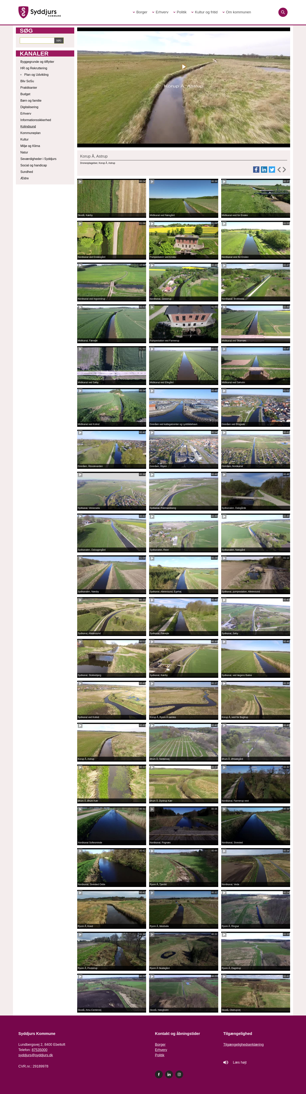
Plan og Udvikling (36, 74)
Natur (24, 152)
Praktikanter (28, 87)
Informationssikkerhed (35, 120)
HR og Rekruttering (33, 68)
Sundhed (26, 171)
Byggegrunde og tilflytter (37, 61)
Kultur (24, 139)
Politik (159, 1055)
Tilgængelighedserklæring (243, 1045)
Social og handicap (33, 165)
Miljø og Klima (30, 146)
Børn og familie (31, 100)
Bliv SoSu (27, 81)
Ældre (24, 178)
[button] (140, 12)
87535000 (39, 1050)
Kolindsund (28, 126)
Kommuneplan (30, 133)
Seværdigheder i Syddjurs (38, 159)
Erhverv (25, 113)
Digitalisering (29, 107)
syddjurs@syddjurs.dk (35, 1055)
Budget (25, 94)
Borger (160, 1045)
